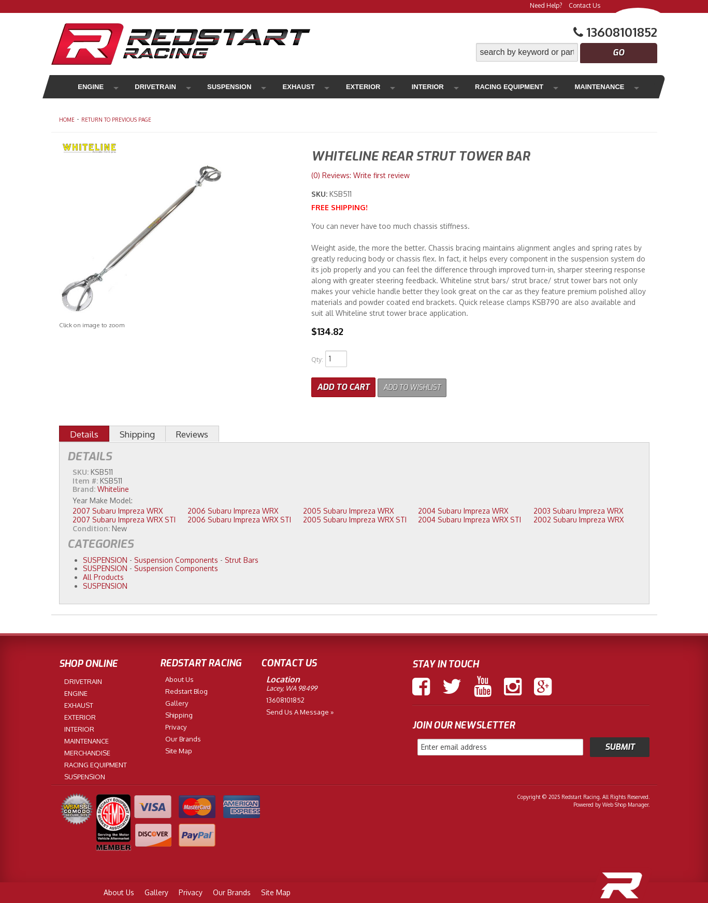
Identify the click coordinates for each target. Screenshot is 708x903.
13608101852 (285, 698)
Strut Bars (241, 558)
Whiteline (113, 487)
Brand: (84, 487)
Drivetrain (142, 86)
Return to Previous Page (116, 119)
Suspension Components (176, 558)
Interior (370, 86)
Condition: (91, 526)
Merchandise (597, 86)
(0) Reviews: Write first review (360, 175)
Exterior (317, 86)
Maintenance (525, 86)
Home (67, 119)
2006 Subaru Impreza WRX (232, 509)
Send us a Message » (300, 710)
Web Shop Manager (625, 802)
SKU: (320, 194)
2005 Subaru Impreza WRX (348, 509)
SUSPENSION (105, 558)
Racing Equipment (442, 86)
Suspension (205, 86)
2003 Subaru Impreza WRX (578, 509)
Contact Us (584, 5)
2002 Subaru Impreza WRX (578, 517)
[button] (566, 52)
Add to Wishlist (418, 385)
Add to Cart (343, 385)
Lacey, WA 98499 (291, 686)
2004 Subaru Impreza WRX (463, 509)
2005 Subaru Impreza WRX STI (355, 517)
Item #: (86, 478)
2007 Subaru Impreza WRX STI (124, 517)
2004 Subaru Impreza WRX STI (469, 517)
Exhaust (264, 86)
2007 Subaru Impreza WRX (118, 509)
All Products (103, 575)
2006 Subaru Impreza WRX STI (239, 517)
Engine (89, 86)
